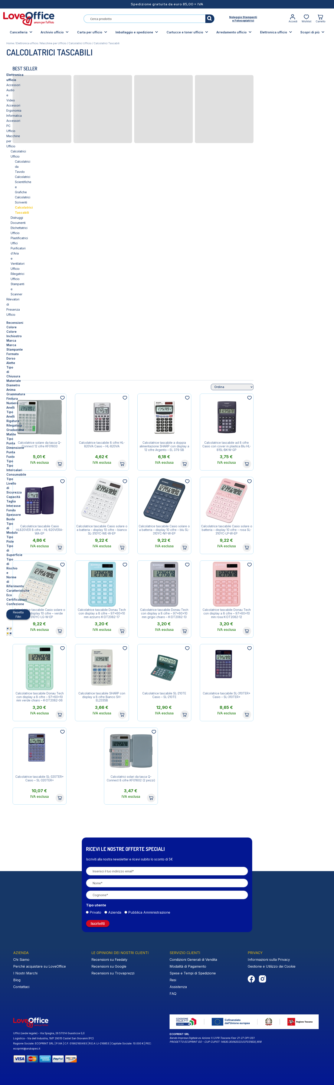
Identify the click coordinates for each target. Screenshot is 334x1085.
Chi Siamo (21, 959)
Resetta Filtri (21, 333)
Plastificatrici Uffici (23, 136)
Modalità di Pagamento (188, 966)
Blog (16, 980)
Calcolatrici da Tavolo (30, 105)
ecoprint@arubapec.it (26, 1048)
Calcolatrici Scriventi (29, 115)
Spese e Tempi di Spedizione (193, 973)
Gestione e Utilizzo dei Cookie (271, 966)
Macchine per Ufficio (53, 43)
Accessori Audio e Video (23, 80)
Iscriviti (98, 923)
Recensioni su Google (108, 966)
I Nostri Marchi (25, 973)
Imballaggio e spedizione (134, 32)
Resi (173, 980)
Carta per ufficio (89, 32)
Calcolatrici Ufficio (80, 43)
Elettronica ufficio (273, 32)
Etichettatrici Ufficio (24, 131)
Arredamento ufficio (231, 32)
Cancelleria (18, 32)
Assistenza (178, 987)
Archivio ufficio (52, 32)
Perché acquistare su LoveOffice (39, 966)
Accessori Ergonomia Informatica (29, 85)
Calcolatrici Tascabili (31, 120)
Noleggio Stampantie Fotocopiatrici (243, 18)
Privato (95, 912)
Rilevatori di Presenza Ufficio (26, 156)
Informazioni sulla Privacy (269, 959)
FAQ (173, 993)
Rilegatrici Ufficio (22, 146)
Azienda (114, 912)
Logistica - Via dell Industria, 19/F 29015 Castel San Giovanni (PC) (53, 1038)
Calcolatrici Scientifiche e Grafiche (39, 110)
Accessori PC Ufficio (20, 90)
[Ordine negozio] (306, 387)
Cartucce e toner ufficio (185, 32)
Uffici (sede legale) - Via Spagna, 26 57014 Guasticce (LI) (49, 1033)
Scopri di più (310, 32)
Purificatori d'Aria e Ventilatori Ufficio (36, 141)
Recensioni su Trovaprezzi (112, 973)
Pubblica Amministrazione (149, 912)
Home (10, 43)
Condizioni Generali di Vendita (193, 959)
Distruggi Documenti (25, 126)
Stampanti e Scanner (25, 151)
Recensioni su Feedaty (109, 959)
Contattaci (21, 987)
